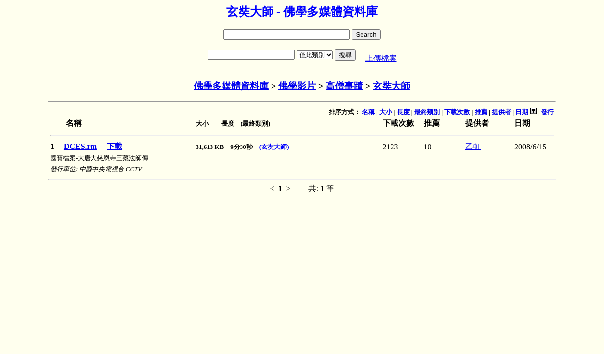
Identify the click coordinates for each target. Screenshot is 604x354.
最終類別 (427, 112)
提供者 (501, 112)
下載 (114, 146)
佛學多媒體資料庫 (231, 86)
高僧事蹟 (344, 86)
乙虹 (473, 146)
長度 (403, 112)
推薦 (481, 112)
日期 (521, 112)
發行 (547, 112)
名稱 (368, 112)
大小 (385, 112)
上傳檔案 (381, 58)
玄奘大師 (391, 86)
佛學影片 (297, 86)
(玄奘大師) (274, 146)
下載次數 (457, 112)
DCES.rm (80, 146)
